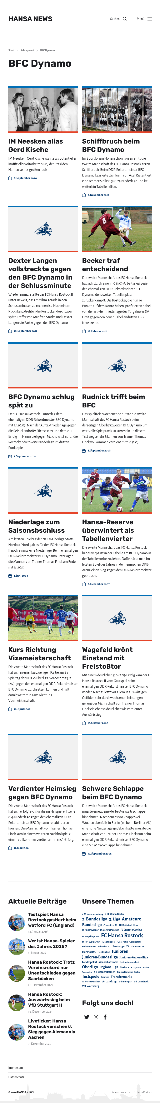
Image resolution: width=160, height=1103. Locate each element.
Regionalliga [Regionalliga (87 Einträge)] (109, 967)
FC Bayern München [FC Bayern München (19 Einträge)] (109, 930)
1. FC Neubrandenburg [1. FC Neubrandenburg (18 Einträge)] (92, 914)
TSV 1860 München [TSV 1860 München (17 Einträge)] (91, 982)
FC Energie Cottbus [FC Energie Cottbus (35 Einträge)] (131, 929)
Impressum (15, 1067)
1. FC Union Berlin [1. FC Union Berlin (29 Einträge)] (114, 914)
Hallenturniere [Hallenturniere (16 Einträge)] (89, 946)
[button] (118, 18)
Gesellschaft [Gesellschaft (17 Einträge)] (135, 942)
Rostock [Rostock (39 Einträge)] (124, 967)
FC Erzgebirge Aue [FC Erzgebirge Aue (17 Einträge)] (90, 936)
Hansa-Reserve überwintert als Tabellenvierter (108, 530)
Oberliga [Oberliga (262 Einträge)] (90, 967)
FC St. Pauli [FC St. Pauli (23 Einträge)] (122, 941)
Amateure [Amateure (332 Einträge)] (131, 919)
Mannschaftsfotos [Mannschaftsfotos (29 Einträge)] (108, 962)
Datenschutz (16, 1077)
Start (11, 50)
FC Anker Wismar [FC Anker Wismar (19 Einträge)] (90, 930)
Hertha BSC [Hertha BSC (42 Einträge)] (89, 951)
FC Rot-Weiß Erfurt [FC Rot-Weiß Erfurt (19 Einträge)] (91, 942)
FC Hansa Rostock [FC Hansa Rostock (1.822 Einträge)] (122, 936)
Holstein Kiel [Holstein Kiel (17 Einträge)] (104, 952)
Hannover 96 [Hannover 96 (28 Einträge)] (137, 946)
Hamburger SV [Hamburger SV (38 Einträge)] (120, 946)
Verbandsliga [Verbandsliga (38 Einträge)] (109, 981)
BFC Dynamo (47, 50)
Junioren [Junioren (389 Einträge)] (120, 951)
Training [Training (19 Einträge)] (105, 977)
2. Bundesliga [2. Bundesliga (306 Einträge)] (95, 919)
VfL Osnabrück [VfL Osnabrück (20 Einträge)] (141, 982)
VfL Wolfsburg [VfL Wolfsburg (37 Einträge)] (90, 986)
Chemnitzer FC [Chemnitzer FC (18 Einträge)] (110, 925)
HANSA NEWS (30, 18)
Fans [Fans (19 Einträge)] (135, 925)
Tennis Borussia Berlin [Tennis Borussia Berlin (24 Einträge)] (128, 972)
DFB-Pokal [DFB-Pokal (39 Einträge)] (125, 925)
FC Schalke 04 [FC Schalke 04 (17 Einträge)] (108, 942)
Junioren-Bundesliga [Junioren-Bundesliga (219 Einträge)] (100, 957)
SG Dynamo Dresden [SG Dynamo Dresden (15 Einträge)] (140, 967)
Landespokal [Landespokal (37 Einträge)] (89, 962)
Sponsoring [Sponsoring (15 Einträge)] (87, 972)
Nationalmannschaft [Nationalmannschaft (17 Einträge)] (129, 962)
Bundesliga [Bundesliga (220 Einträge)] (92, 925)
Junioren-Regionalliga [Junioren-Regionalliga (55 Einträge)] (134, 957)
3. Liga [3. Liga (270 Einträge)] (114, 919)
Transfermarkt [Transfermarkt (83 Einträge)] (121, 976)
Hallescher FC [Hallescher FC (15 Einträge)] (104, 946)
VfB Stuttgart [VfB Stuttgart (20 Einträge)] (125, 982)
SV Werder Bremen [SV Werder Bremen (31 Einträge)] (104, 972)
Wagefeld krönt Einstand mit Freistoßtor (107, 658)
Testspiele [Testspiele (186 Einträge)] (90, 976)
